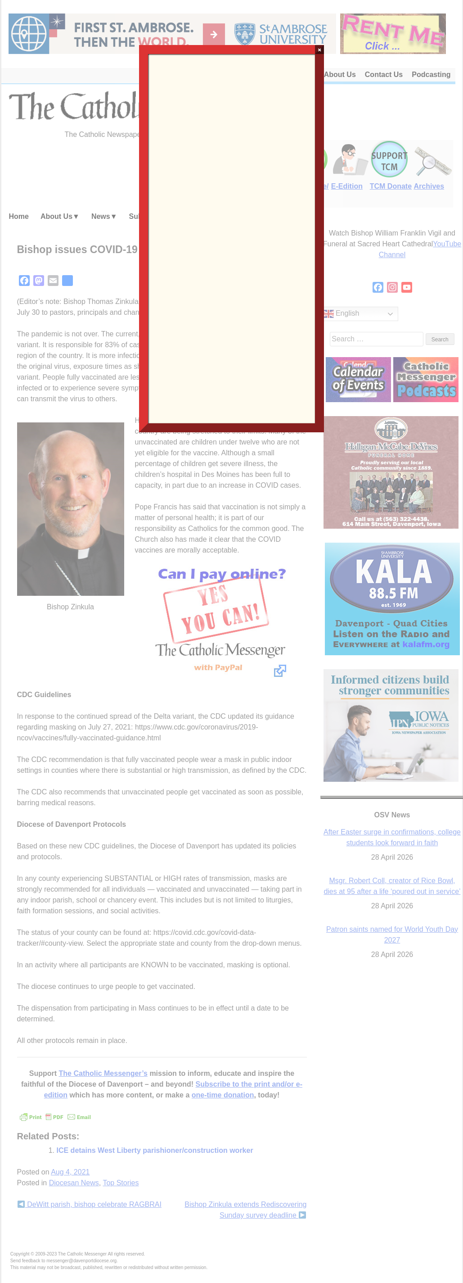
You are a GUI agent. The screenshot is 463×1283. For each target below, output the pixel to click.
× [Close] (320, 49)
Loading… (231, 237)
